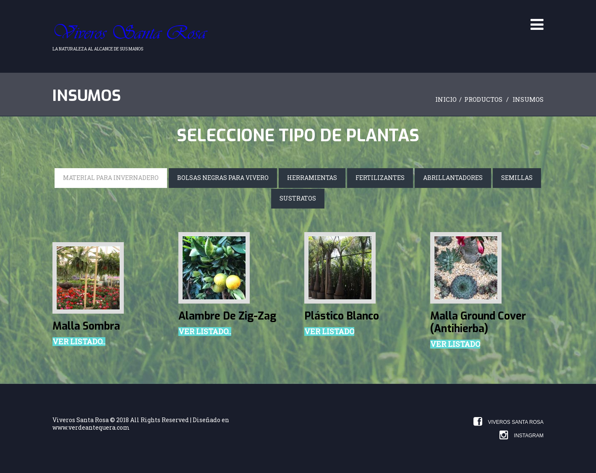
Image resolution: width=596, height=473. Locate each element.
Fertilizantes (380, 178)
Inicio (446, 99)
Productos (483, 99)
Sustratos (298, 198)
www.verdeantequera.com (91, 427)
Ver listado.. (78, 341)
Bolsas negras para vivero (223, 178)
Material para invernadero (111, 178)
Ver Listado (329, 331)
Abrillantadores (453, 178)
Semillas (517, 178)
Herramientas (312, 178)
